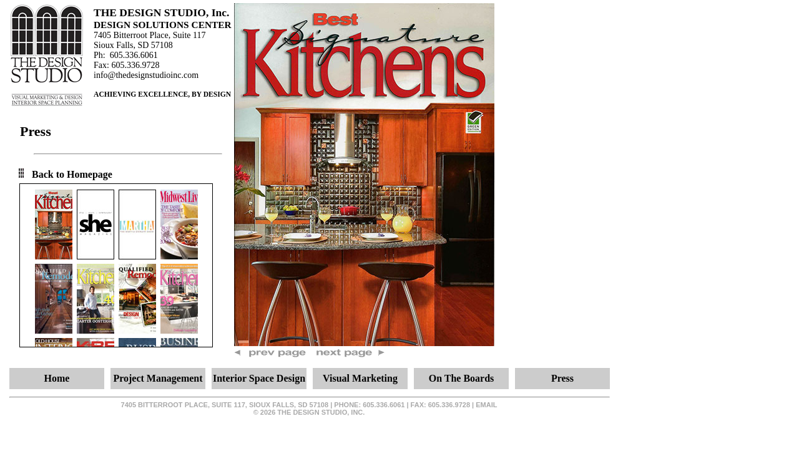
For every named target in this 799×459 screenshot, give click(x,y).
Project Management (157, 378)
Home (57, 378)
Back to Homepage (72, 174)
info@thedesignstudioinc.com (146, 75)
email (486, 404)
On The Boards (461, 378)
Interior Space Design (259, 378)
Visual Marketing (360, 378)
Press (562, 378)
